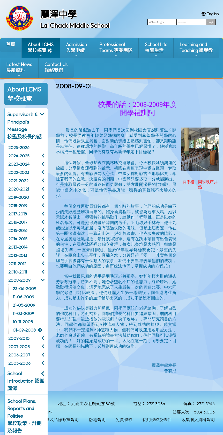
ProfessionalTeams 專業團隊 (115, 49)
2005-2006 (19, 363)
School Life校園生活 (156, 49)
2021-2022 (18, 180)
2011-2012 (17, 263)
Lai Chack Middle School (74, 25)
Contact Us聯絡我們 (56, 67)
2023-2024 (18, 164)
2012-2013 (17, 255)
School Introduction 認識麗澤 (25, 380)
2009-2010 (18, 338)
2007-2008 (19, 346)
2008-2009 (19, 280)
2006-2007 (19, 354)
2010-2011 (17, 272)
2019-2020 (18, 197)
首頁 (10, 44)
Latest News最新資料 (19, 69)
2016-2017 (17, 222)
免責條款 (124, 419)
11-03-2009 (23, 313)
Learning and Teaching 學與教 (196, 49)
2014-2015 (17, 238)
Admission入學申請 (76, 49)
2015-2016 (17, 230)
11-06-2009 (23, 296)
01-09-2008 (24, 330)
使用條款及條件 (157, 419)
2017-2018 (17, 213)
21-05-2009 (24, 305)
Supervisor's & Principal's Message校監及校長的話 (24, 125)
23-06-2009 (24, 288)
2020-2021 (18, 189)
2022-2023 (18, 172)
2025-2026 (18, 147)
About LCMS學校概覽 (41, 49)
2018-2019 (17, 205)
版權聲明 (97, 419)
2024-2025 (18, 155)
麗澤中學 (58, 14)
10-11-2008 (23, 321)
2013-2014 (17, 247)
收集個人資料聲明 (198, 419)
